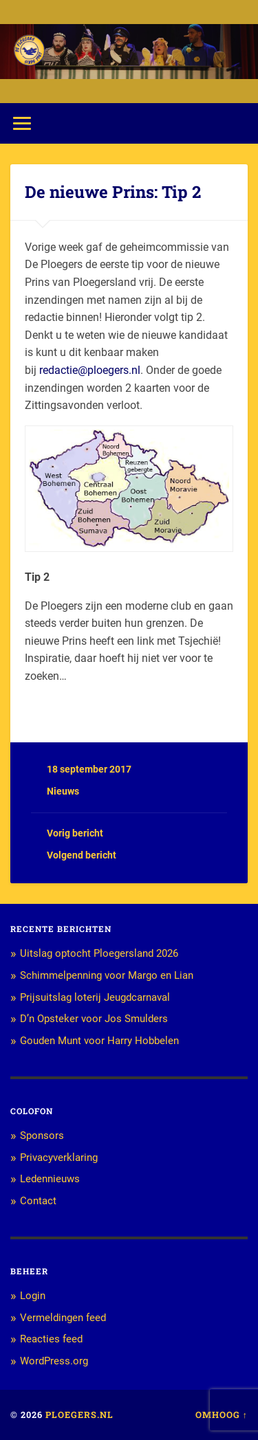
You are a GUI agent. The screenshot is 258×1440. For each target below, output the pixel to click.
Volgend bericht (81, 855)
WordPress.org (54, 1361)
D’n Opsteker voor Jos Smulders (94, 1018)
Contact (38, 1201)
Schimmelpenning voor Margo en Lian (106, 975)
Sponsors (42, 1135)
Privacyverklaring (59, 1157)
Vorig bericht (75, 833)
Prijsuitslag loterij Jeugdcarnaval (95, 997)
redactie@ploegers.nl (89, 370)
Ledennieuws (50, 1179)
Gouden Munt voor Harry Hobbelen (99, 1040)
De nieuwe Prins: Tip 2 (113, 192)
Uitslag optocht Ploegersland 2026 (99, 953)
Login (32, 1295)
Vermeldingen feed (63, 1317)
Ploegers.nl (79, 1414)
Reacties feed (51, 1339)
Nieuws (63, 791)
